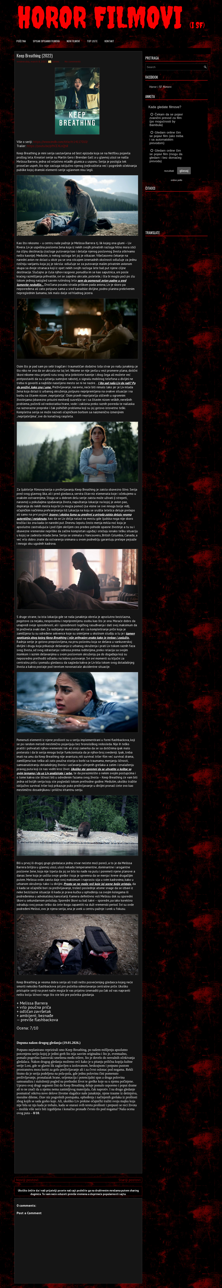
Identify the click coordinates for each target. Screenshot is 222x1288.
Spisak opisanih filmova (46, 41)
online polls (176, 180)
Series (55, 61)
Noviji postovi (27, 1179)
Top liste (92, 41)
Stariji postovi (129, 1179)
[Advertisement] (77, 1141)
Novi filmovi (73, 41)
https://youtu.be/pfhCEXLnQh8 (47, 146)
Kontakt (109, 41)
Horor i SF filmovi (160, 87)
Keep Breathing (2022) (35, 55)
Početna (21, 41)
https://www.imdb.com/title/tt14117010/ (60, 142)
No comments (73, 61)
